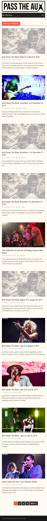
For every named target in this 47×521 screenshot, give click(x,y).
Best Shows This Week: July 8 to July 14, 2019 (19, 436)
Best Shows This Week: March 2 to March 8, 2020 (20, 57)
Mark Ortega (18, 60)
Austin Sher (22, 255)
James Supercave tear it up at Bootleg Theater (19, 482)
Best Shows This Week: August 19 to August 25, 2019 (22, 300)
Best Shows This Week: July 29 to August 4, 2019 (20, 346)
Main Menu (8, 15)
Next (34, 503)
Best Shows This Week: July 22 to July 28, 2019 (20, 389)
